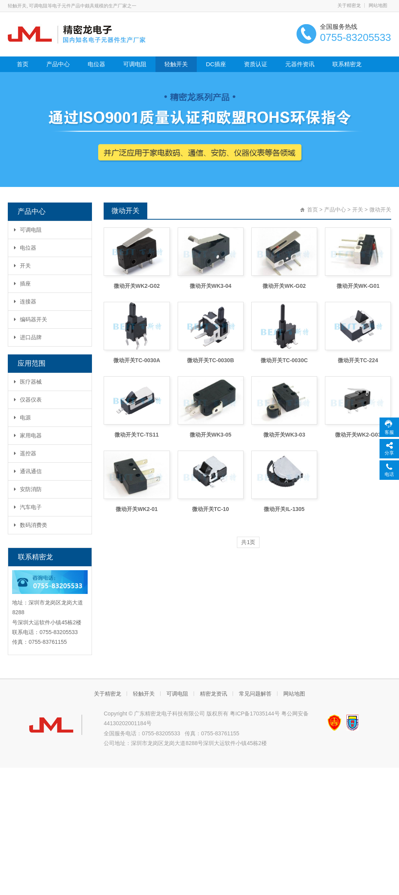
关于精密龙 (349, 5)
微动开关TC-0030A (137, 360)
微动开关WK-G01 (358, 286)
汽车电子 (28, 507)
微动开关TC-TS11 (137, 435)
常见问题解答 (255, 693)
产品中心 (58, 64)
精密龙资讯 (213, 693)
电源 (22, 417)
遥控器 (25, 453)
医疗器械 (28, 382)
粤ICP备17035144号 (255, 713)
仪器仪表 (28, 399)
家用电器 (28, 435)
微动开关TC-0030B (210, 360)
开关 (22, 266)
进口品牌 (28, 337)
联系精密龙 (347, 64)
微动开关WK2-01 (136, 509)
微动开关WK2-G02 (137, 286)
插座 (22, 283)
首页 (22, 64)
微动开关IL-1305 (284, 509)
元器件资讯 (299, 64)
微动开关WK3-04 (210, 286)
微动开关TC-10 (210, 509)
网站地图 (378, 5)
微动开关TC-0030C (284, 360)
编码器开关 (30, 319)
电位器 (96, 64)
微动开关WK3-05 (210, 435)
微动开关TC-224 (358, 360)
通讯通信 (28, 471)
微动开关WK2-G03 (358, 435)
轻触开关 (176, 64)
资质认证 (255, 64)
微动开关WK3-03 (284, 435)
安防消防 (28, 489)
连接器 (25, 301)
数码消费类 (30, 525)
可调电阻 (135, 64)
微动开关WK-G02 (284, 286)
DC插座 (216, 64)
